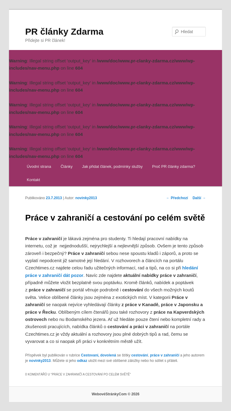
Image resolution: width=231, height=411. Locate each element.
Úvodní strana (39, 166)
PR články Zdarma (64, 31)
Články (66, 166)
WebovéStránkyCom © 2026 (116, 394)
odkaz (82, 361)
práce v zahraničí (164, 355)
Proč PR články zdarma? (173, 166)
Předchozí (177, 198)
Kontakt (33, 179)
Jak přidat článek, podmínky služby (112, 166)
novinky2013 (86, 198)
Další (199, 198)
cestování (139, 355)
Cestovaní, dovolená (98, 355)
